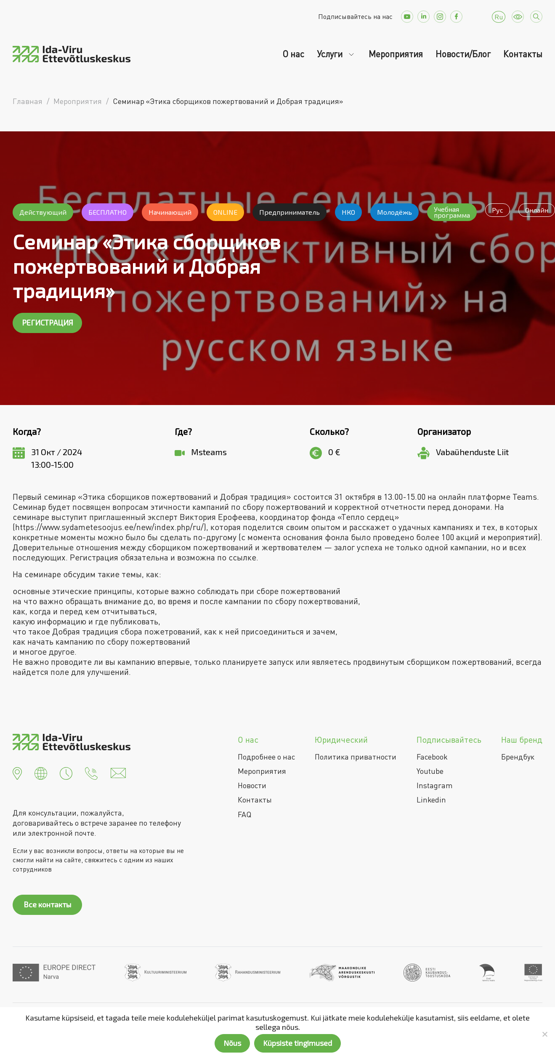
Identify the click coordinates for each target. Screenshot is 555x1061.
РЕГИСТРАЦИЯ (47, 322)
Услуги (331, 53)
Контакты (522, 53)
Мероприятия (396, 53)
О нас (293, 53)
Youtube (430, 771)
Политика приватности (355, 756)
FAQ (244, 814)
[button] (17, 772)
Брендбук (517, 756)
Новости (252, 785)
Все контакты (47, 904)
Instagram (435, 785)
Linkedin (431, 799)
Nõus (232, 1043)
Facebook (432, 756)
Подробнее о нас (266, 756)
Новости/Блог (463, 53)
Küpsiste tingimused (297, 1043)
